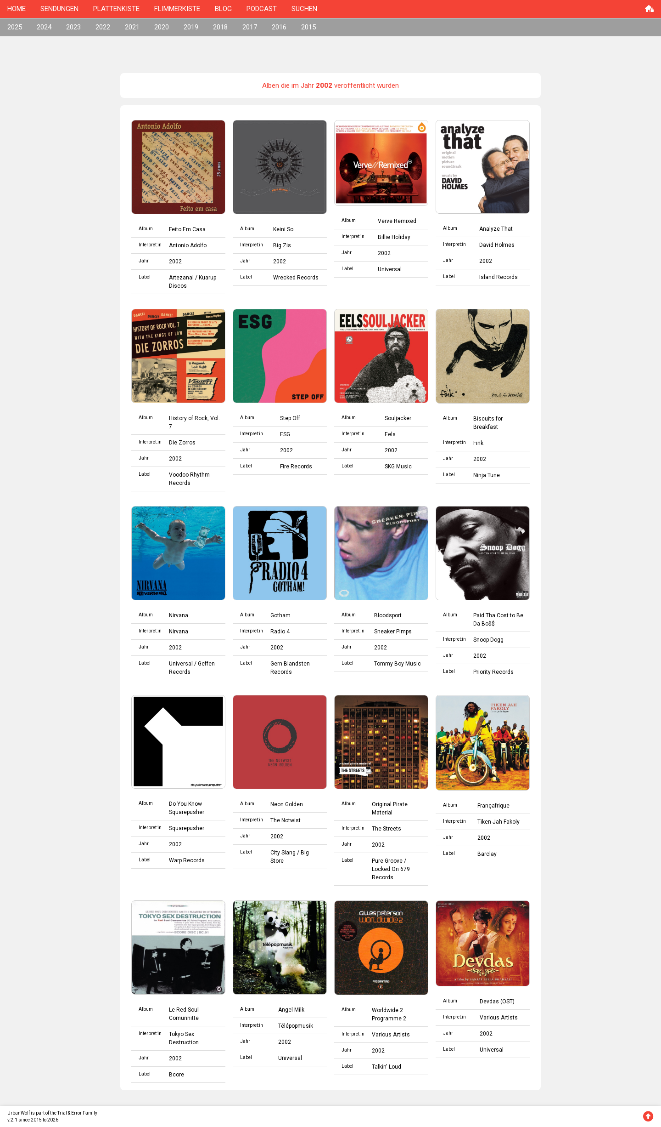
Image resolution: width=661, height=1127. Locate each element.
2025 (14, 27)
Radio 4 (280, 631)
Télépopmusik (295, 1026)
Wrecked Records (296, 277)
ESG (285, 434)
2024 (44, 27)
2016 (279, 27)
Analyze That (496, 229)
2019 (191, 27)
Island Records (498, 277)
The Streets (386, 828)
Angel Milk (291, 1010)
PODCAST (261, 9)
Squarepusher (186, 828)
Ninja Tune (486, 475)
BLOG (223, 9)
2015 (308, 27)
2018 (220, 27)
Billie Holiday (394, 237)
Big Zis (282, 245)
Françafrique (493, 806)
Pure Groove (387, 861)
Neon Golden (286, 804)
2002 (175, 261)
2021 (132, 27)
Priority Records (493, 672)
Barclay (487, 854)
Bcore (176, 1074)
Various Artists (391, 1034)
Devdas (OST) (497, 1001)
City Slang (283, 852)
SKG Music (398, 466)
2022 (102, 27)
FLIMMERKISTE (177, 9)
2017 (249, 27)
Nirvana (178, 615)
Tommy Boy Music (397, 663)
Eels (390, 434)
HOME (16, 9)
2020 (161, 27)
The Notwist (285, 820)
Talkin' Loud (386, 1067)
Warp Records (187, 860)
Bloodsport (388, 615)
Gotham (280, 615)
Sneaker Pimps (393, 631)
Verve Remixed (397, 221)
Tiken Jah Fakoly (498, 822)
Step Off (290, 418)
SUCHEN (304, 9)
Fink (478, 443)
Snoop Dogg (488, 640)
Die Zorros (182, 442)
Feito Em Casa (187, 229)
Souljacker (398, 418)
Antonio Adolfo (188, 245)
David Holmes (497, 245)
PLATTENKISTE (116, 9)
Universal (390, 269)
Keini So (283, 229)
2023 (73, 27)
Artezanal (181, 277)
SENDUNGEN (59, 9)
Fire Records (296, 466)
